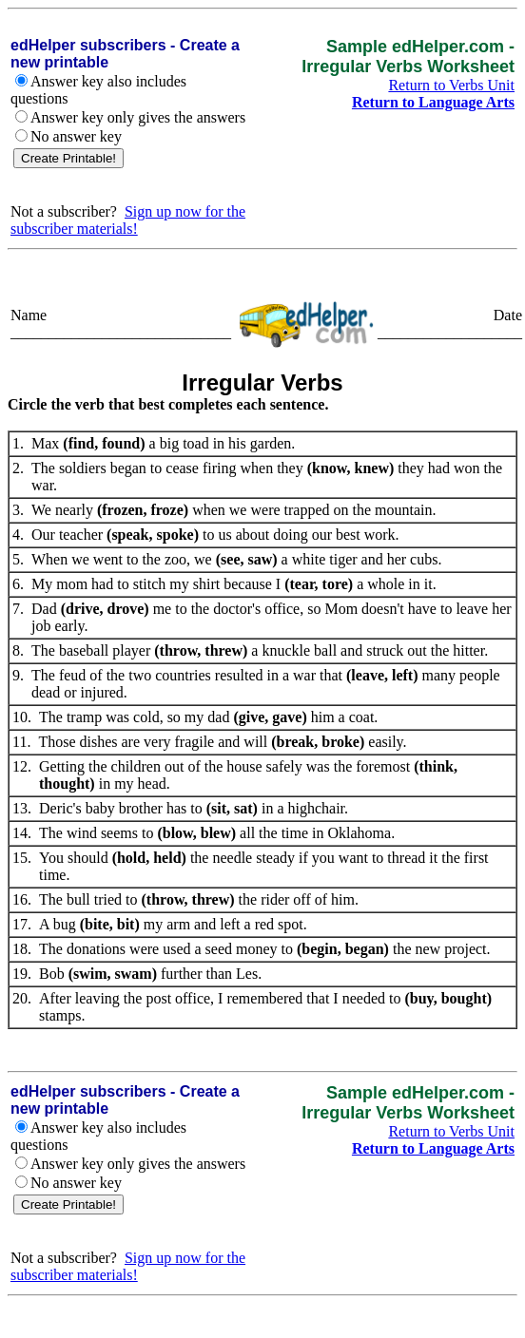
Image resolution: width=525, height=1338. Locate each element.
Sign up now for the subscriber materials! (127, 220)
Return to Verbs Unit (451, 85)
